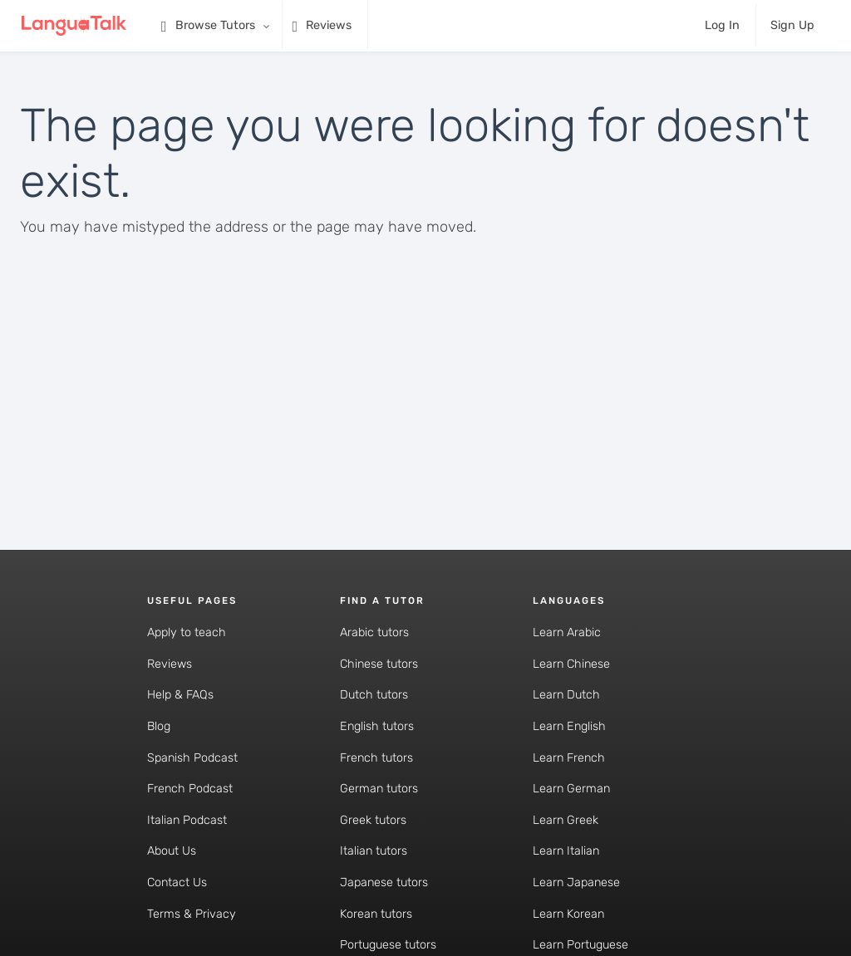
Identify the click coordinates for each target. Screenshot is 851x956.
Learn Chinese (571, 664)
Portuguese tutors (388, 945)
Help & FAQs (180, 695)
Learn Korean (568, 914)
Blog (158, 726)
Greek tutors (373, 820)
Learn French (569, 758)
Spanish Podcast (192, 758)
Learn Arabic (567, 632)
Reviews (169, 664)
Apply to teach (186, 632)
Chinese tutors (379, 664)
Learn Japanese (576, 882)
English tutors (377, 726)
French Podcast (190, 789)
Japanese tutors (384, 882)
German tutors (379, 789)
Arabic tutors (374, 632)
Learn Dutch (566, 695)
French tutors (376, 758)
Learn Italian (566, 851)
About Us (171, 851)
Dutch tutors (374, 695)
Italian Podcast (187, 820)
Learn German (571, 789)
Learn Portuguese (580, 945)
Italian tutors (373, 851)
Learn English (569, 726)
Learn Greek (565, 820)
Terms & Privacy (191, 914)
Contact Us (177, 882)
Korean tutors (376, 914)
